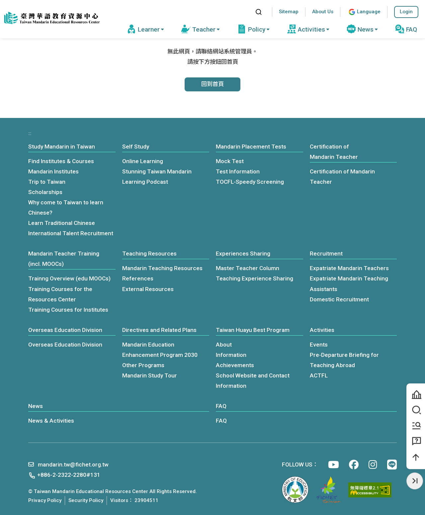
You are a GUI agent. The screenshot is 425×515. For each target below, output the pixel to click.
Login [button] (406, 12)
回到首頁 (212, 84)
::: (243, 11)
